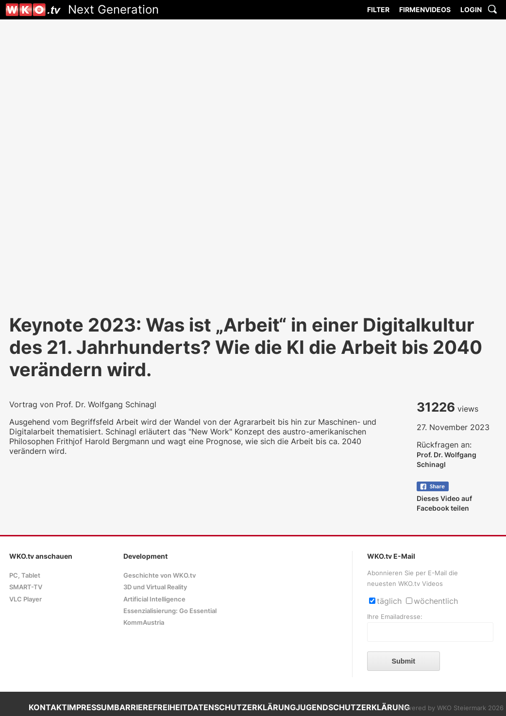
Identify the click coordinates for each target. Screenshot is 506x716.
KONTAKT (48, 707)
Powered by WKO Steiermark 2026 (451, 708)
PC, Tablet (24, 575)
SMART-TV (25, 587)
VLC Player (25, 599)
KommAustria (143, 622)
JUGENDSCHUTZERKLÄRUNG (353, 707)
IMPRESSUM (90, 707)
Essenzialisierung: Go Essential (170, 611)
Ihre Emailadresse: (394, 616)
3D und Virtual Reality (155, 587)
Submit (403, 661)
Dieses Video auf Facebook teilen (444, 498)
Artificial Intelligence (154, 599)
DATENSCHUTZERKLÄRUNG (241, 707)
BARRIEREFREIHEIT (150, 707)
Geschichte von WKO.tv (159, 575)
